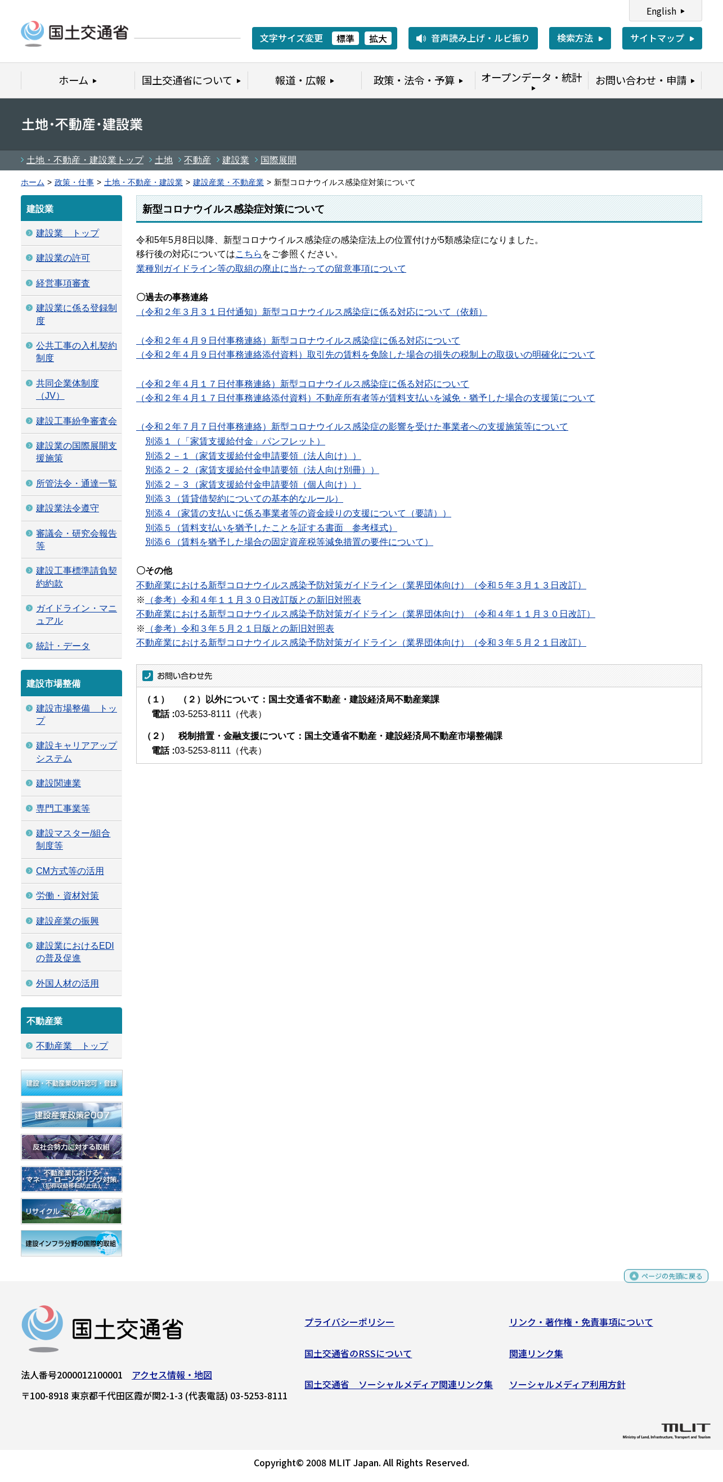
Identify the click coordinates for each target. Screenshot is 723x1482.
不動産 (197, 160)
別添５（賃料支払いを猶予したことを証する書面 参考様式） (271, 528)
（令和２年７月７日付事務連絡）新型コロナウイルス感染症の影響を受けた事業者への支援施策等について (352, 426)
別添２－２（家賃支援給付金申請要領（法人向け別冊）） (262, 470)
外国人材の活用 (67, 983)
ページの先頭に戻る (662, 1285)
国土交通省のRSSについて (358, 1357)
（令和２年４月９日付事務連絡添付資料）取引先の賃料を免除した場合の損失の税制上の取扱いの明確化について (365, 354)
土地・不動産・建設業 (143, 182)
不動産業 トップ (72, 1046)
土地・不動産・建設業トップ (84, 160)
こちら (248, 254)
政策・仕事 (74, 182)
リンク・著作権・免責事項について (581, 1326)
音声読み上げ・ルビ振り (480, 37)
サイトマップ (657, 37)
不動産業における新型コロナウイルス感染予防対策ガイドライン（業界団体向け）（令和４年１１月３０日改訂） (365, 614)
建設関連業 (58, 783)
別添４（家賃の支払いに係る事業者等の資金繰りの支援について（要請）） (298, 513)
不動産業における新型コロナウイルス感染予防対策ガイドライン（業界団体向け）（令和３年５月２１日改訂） (361, 642)
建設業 (235, 160)
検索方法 (575, 37)
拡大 (378, 38)
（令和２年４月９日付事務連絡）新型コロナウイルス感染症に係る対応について (298, 340)
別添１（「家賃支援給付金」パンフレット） (235, 441)
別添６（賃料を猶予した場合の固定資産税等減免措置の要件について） (289, 542)
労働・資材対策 (67, 895)
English (661, 10)
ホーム (32, 182)
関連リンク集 (536, 1357)
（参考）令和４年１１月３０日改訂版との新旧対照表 (253, 600)
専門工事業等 (63, 808)
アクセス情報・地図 (172, 1379)
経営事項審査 (63, 283)
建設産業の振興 (67, 921)
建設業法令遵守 (67, 508)
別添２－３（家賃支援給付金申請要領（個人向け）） (253, 484)
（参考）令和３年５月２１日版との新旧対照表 (239, 628)
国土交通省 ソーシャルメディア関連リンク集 (398, 1388)
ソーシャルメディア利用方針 (567, 1388)
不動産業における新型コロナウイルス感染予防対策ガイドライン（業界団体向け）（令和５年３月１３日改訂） (361, 585)
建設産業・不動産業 (228, 182)
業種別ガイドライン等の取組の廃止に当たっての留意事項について (271, 268)
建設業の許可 (63, 258)
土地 (164, 160)
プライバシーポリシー (349, 1326)
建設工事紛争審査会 (76, 421)
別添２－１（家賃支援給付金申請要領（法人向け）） (253, 456)
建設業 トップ (67, 233)
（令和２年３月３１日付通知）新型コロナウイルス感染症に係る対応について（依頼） (311, 312)
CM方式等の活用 (70, 871)
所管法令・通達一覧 (76, 483)
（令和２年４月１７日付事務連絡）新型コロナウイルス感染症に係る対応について (302, 384)
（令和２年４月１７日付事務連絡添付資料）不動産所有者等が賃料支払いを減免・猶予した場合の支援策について (365, 398)
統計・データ (63, 646)
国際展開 (279, 160)
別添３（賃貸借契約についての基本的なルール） (244, 498)
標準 (345, 38)
